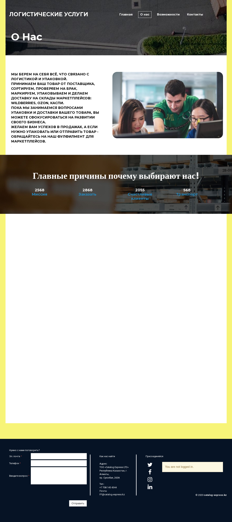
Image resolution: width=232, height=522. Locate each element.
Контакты (195, 14)
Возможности (168, 14)
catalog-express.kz (215, 495)
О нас (144, 14)
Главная (126, 14)
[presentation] (59, 492)
